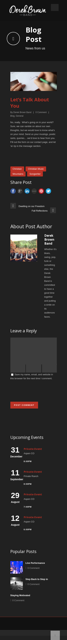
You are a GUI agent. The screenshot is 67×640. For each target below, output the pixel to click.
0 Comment (33, 572)
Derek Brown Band (22, 112)
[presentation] (37, 395)
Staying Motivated (20, 599)
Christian (17, 169)
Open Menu (55, 7)
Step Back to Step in (37, 583)
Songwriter (35, 174)
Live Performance (35, 567)
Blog (12, 116)
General (19, 116)
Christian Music (36, 169)
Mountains (18, 174)
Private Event (33, 453)
